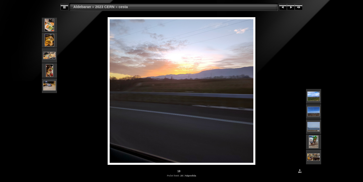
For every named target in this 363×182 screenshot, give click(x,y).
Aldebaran (82, 7)
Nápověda (190, 175)
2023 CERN (104, 7)
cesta (123, 7)
